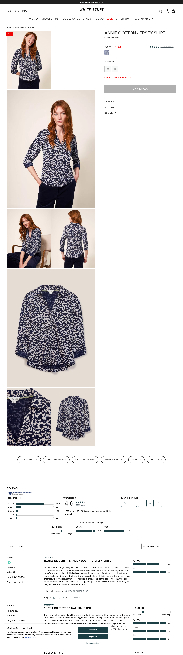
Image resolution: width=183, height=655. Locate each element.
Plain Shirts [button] (29, 460)
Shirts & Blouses (27, 27)
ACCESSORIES (71, 19)
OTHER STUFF (124, 19)
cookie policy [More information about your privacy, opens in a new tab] (30, 637)
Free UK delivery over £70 (91, 2)
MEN (58, 19)
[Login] (167, 10)
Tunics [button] (136, 460)
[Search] (161, 11)
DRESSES (46, 19)
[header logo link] (91, 10)
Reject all (93, 637)
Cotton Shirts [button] (85, 460)
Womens (16, 27)
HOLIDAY (99, 19)
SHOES (87, 19)
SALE (110, 19)
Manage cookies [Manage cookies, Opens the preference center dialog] (92, 643)
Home (9, 27)
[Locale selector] (10, 11)
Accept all (93, 630)
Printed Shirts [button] (56, 460)
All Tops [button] (156, 460)
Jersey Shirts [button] (113, 460)
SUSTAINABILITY (144, 19)
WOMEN (34, 19)
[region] (57, 637)
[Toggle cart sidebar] (173, 11)
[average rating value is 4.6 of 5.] (155, 47)
